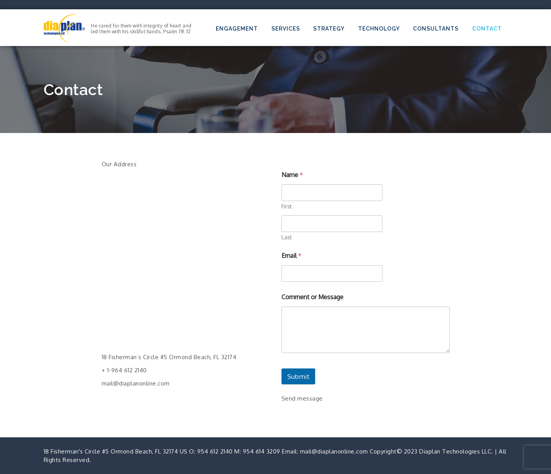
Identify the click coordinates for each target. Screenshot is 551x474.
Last (286, 237)
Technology (379, 29)
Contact (487, 29)
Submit (298, 376)
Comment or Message (312, 297)
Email (291, 255)
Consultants (436, 29)
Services (285, 29)
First (286, 206)
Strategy (329, 29)
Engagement (237, 29)
